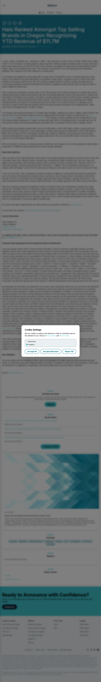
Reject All (69, 351)
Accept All (32, 351)
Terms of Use (64, 336)
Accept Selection (51, 351)
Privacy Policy (51, 336)
